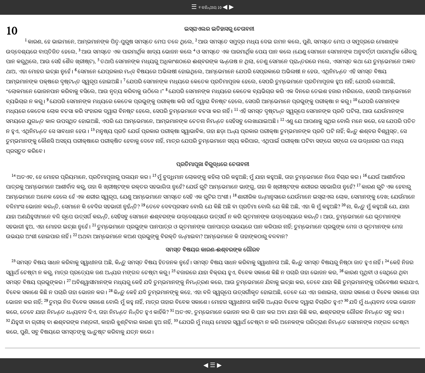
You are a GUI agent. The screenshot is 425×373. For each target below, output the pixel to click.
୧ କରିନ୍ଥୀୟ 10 (211, 7)
